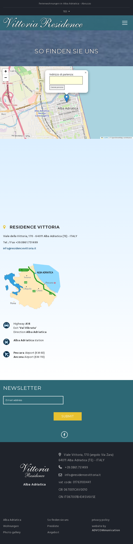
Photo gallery (12, 532)
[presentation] (95, 404)
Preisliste (53, 526)
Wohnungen (11, 526)
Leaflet (104, 138)
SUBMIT (68, 416)
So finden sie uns (57, 520)
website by (106, 528)
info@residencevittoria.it (19, 248)
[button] (66, 98)
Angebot (53, 532)
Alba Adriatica (12, 520)
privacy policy (101, 520)
